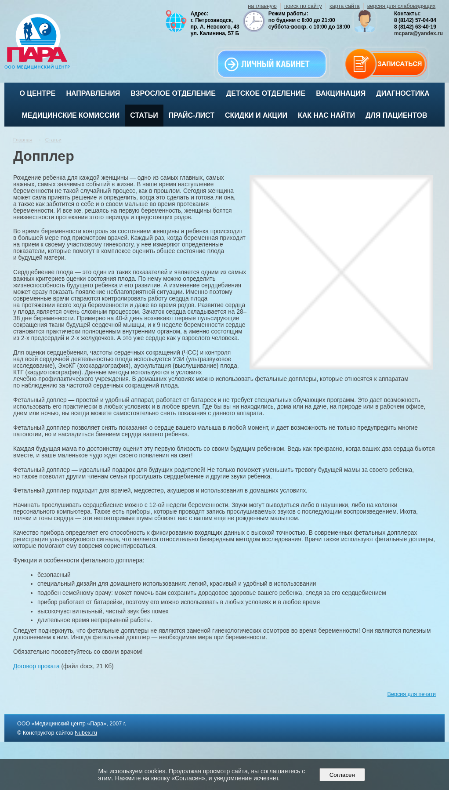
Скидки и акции (256, 115)
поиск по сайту (303, 6)
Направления (93, 93)
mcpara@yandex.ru (418, 33)
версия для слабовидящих (401, 6)
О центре (37, 93)
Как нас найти (326, 115)
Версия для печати (411, 694)
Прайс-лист (191, 115)
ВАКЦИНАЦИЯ (341, 93)
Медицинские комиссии (71, 115)
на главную (262, 6)
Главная (23, 139)
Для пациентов (396, 115)
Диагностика (402, 93)
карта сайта (345, 6)
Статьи (144, 115)
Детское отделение (265, 93)
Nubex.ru (86, 733)
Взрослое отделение (173, 93)
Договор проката (36, 666)
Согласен (342, 775)
